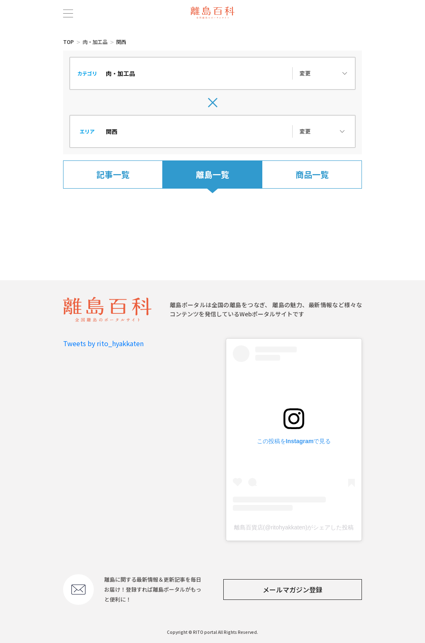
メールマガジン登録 (292, 589)
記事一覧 (112, 174)
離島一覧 (212, 174)
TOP (68, 41)
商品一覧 (312, 174)
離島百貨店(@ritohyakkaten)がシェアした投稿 (294, 527)
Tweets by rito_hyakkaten (103, 343)
